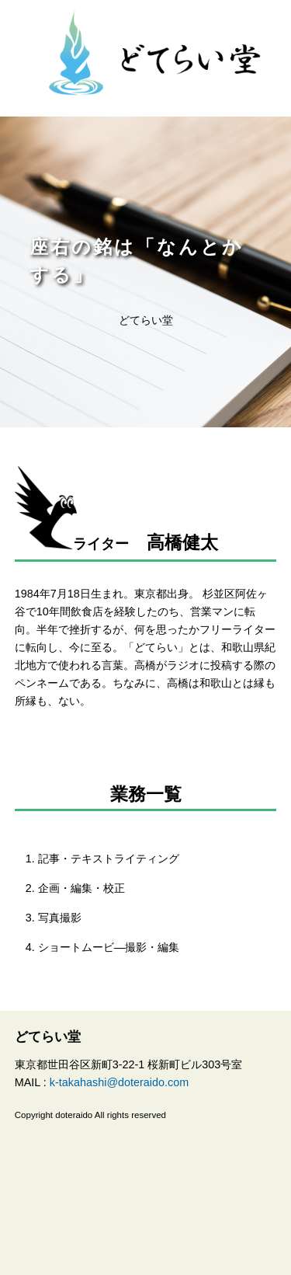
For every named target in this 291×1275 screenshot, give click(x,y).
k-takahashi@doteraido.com (119, 1082)
